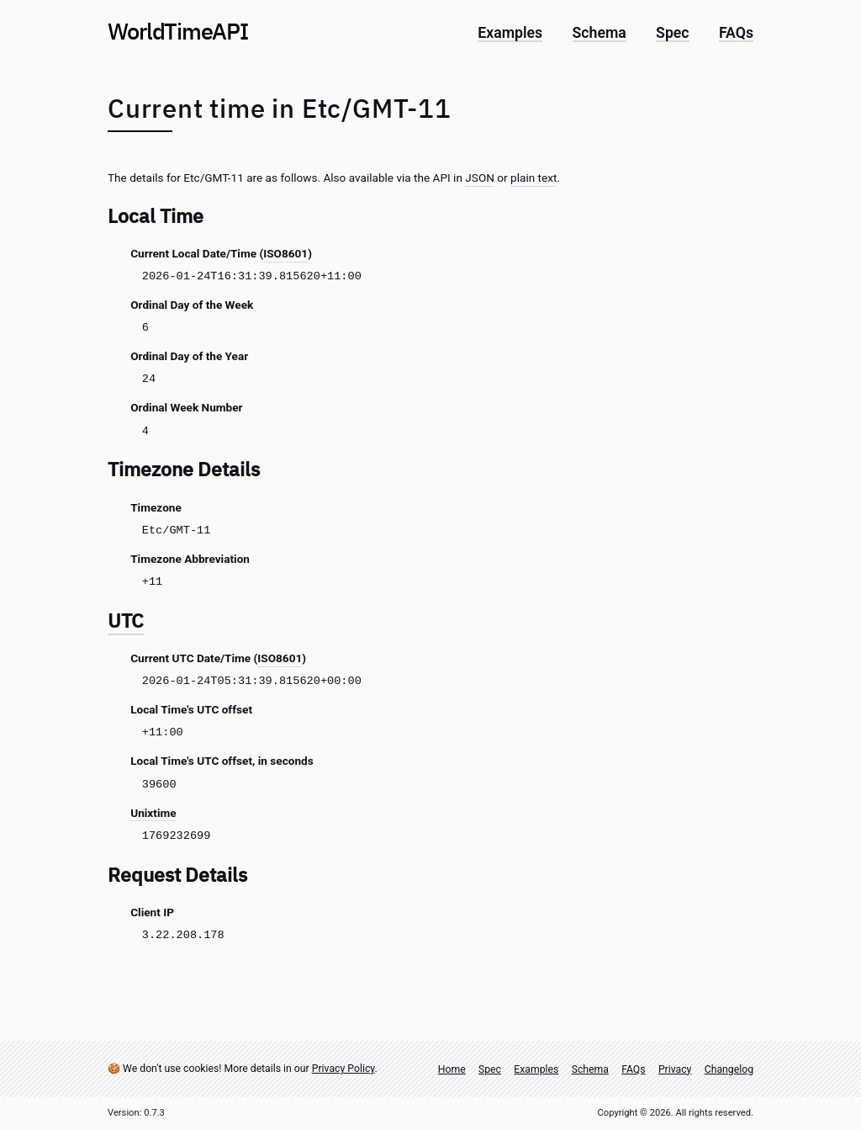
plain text (533, 177)
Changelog (729, 1069)
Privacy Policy (343, 1068)
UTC (126, 620)
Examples (510, 33)
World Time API (178, 30)
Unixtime (153, 813)
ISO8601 (285, 253)
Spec (672, 33)
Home (452, 1069)
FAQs (736, 33)
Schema (599, 33)
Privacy (675, 1069)
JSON (479, 177)
